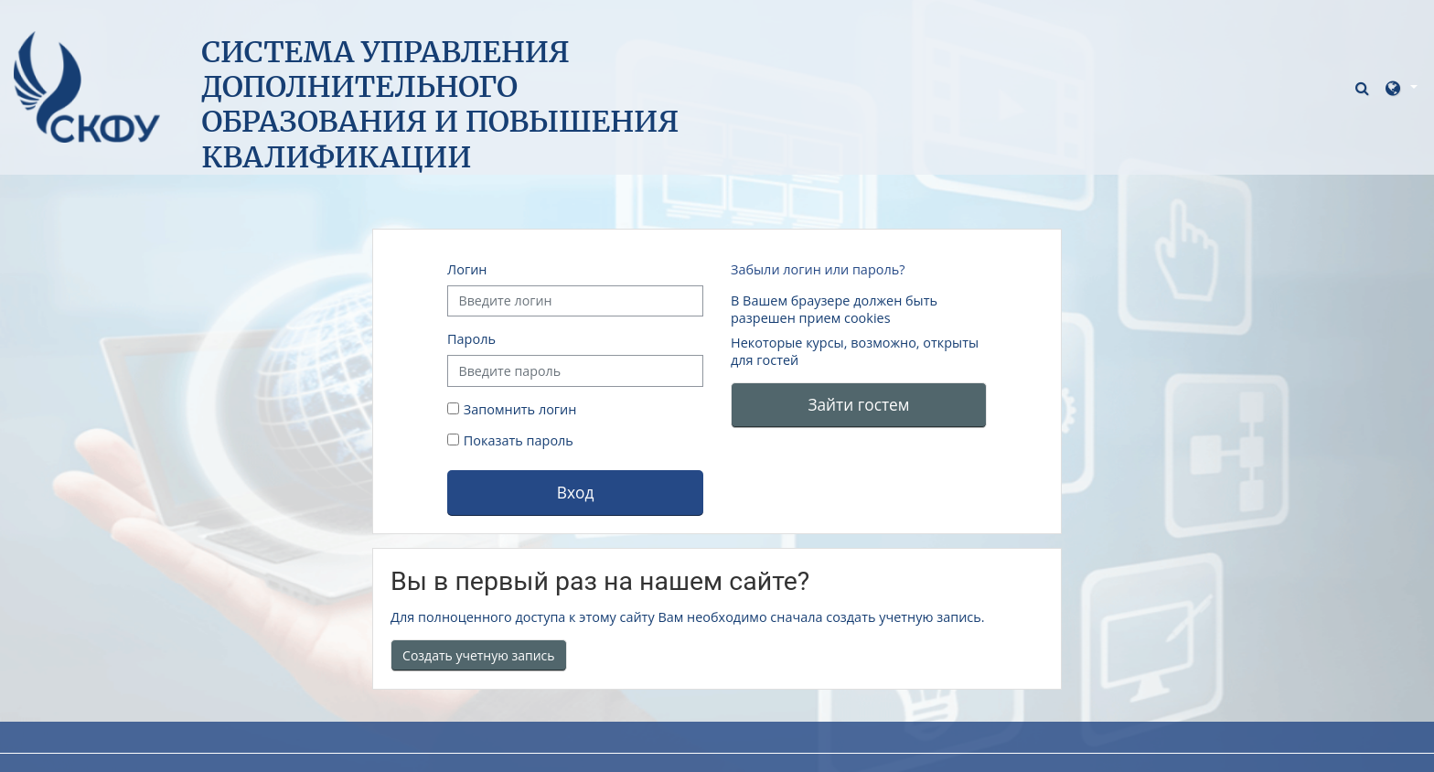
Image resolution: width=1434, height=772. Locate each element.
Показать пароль (516, 440)
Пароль (471, 339)
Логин (467, 269)
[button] (1364, 87)
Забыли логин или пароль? (817, 269)
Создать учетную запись (478, 655)
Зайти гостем (858, 404)
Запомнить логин (520, 409)
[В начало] (87, 85)
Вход (575, 492)
